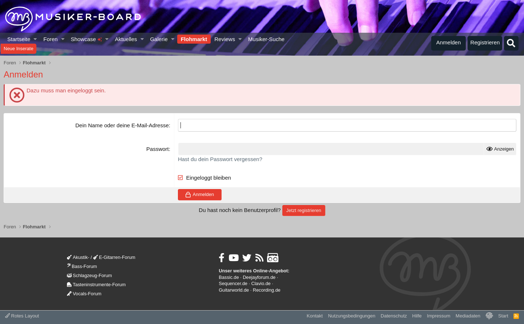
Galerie (158, 39)
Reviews (224, 39)
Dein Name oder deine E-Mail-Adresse (122, 125)
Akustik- (78, 257)
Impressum (438, 316)
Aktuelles (126, 39)
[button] (35, 39)
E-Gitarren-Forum (114, 257)
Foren (50, 39)
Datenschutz (394, 316)
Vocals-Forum (84, 293)
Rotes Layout (22, 316)
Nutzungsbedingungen (351, 316)
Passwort (157, 149)
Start (503, 316)
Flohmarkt (194, 39)
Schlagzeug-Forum (89, 275)
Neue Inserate (18, 48)
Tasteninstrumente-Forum (96, 284)
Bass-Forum (82, 266)
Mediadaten (468, 316)
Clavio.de (261, 283)
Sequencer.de (233, 283)
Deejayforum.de (259, 277)
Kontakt (315, 316)
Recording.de (267, 290)
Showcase (86, 39)
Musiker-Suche (266, 39)
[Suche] (511, 43)
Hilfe (417, 316)
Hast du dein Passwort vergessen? (220, 159)
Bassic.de (229, 277)
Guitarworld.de (234, 290)
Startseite (18, 39)
